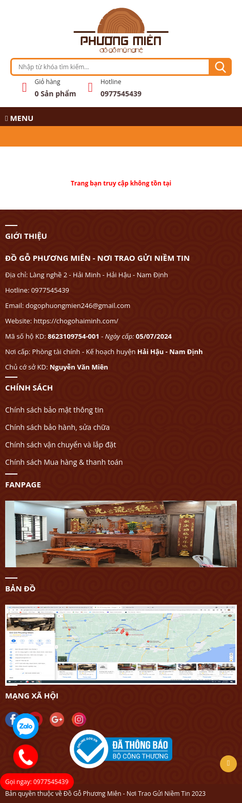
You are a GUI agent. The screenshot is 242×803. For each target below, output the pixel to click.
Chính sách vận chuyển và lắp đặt (60, 444)
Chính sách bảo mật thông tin (54, 410)
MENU (19, 118)
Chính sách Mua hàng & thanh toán (64, 462)
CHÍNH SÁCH (29, 387)
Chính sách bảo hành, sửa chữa (57, 427)
